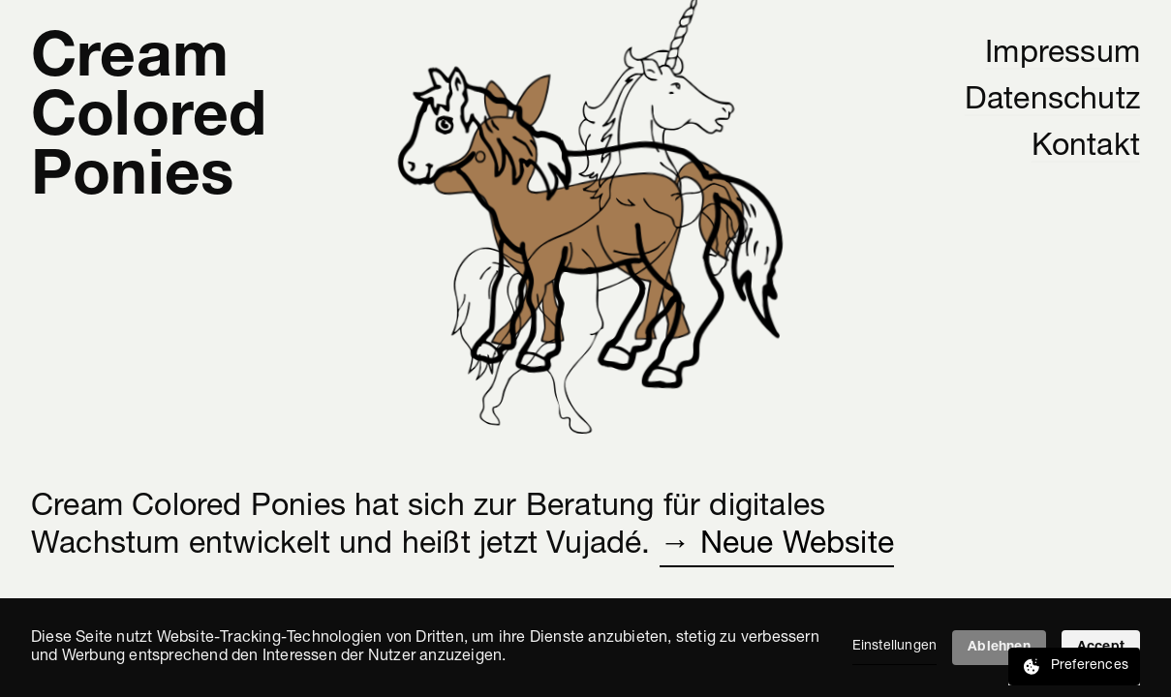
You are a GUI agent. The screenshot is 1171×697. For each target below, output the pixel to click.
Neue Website (797, 545)
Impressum (1062, 54)
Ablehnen (999, 647)
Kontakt (1086, 147)
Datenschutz (1052, 100)
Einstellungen (895, 646)
